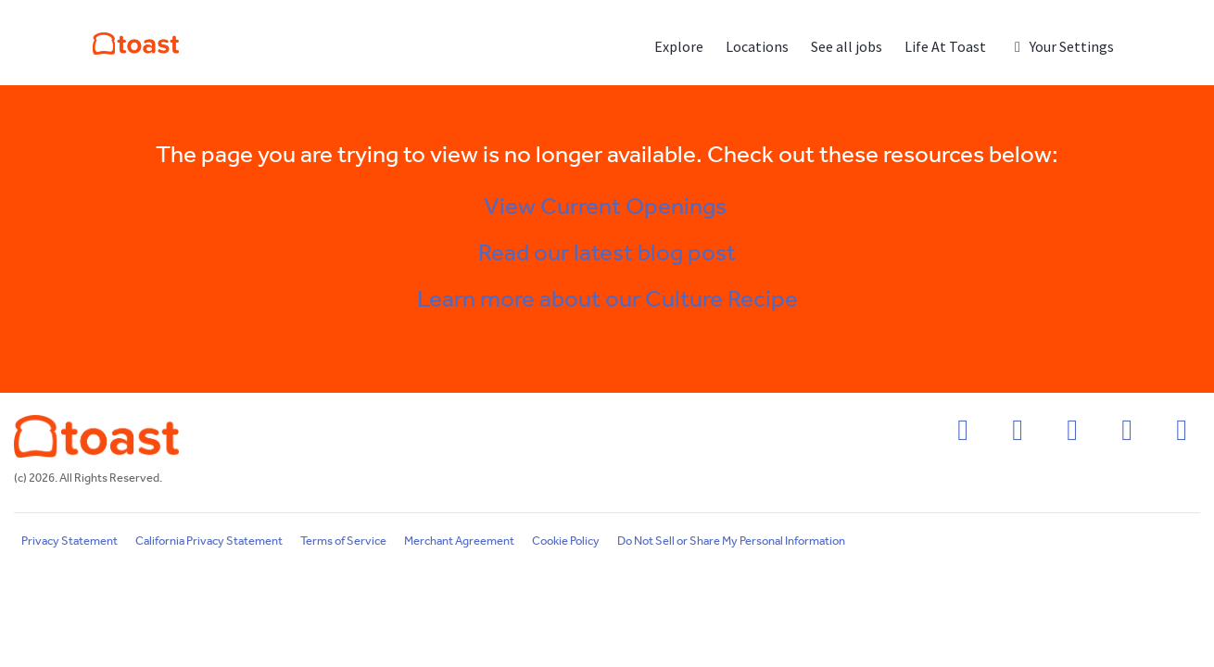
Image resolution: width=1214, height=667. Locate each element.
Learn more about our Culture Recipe (607, 300)
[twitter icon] (1126, 436)
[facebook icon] (962, 436)
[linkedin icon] (1072, 436)
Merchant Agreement (459, 541)
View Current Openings (607, 207)
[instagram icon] (1017, 436)
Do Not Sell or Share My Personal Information (731, 541)
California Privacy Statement (209, 541)
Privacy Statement (69, 541)
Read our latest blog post (607, 254)
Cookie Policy (566, 541)
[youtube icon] (1181, 436)
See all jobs (846, 46)
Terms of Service (343, 541)
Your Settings (1061, 46)
